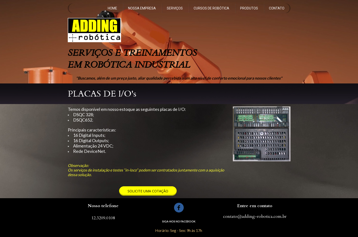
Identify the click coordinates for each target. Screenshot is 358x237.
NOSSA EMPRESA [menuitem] (142, 8)
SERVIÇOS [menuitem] (175, 8)
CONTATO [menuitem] (276, 8)
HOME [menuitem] (112, 8)
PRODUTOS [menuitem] (249, 8)
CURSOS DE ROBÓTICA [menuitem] (211, 8)
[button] (148, 191)
